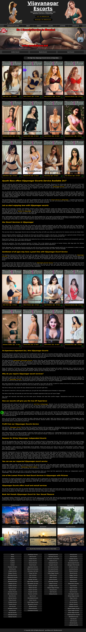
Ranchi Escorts (73, 591)
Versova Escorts (33, 562)
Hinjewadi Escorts (53, 562)
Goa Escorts (73, 618)
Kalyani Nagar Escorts (53, 587)
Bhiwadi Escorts (12, 579)
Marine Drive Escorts (32, 569)
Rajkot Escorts (73, 589)
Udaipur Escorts (73, 604)
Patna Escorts (73, 581)
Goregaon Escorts (12, 608)
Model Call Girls (33, 587)
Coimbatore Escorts (33, 610)
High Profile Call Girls (32, 581)
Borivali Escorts (12, 598)
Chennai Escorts (33, 608)
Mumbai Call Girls (12, 567)
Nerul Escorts (12, 596)
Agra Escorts (33, 596)
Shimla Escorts (73, 623)
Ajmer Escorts (32, 600)
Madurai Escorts (73, 571)
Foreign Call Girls (32, 579)
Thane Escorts (12, 600)
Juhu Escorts (43, 526)
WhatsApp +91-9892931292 (43, 19)
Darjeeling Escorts (53, 554)
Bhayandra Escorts (12, 577)
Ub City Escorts (73, 602)
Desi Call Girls (32, 575)
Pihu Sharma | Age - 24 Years (72, 175)
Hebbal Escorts (53, 560)
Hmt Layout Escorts (53, 567)
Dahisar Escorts (12, 616)
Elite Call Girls (32, 577)
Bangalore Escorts (33, 604)
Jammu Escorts (53, 579)
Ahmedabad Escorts (33, 598)
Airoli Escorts (12, 569)
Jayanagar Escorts (53, 581)
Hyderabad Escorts (53, 571)
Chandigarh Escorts (73, 594)
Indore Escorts (53, 575)
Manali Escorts (73, 573)
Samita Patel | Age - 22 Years (31, 136)
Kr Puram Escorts (73, 567)
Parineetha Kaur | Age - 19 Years (73, 136)
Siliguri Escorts (73, 598)
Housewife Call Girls (33, 583)
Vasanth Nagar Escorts (73, 608)
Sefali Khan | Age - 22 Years (10, 175)
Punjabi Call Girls (32, 591)
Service (39, 25)
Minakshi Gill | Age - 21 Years (31, 175)
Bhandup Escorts (12, 575)
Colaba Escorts (33, 558)
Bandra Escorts (43, 52)
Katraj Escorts (53, 589)
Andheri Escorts (15, 52)
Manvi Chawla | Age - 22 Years (31, 96)
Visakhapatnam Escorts (73, 614)
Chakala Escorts (12, 602)
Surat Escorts (73, 600)
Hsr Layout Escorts (53, 569)
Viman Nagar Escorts (73, 612)
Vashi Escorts (70, 52)
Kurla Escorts (12, 610)
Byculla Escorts (12, 612)
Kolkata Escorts (53, 594)
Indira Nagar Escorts (53, 573)
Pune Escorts (73, 585)
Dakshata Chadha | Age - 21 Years (11, 136)
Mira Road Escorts (70, 526)
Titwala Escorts (12, 604)
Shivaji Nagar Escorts (73, 596)
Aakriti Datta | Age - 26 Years (51, 136)
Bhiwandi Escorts (12, 581)
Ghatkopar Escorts (33, 554)
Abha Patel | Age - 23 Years (10, 96)
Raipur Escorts (73, 587)
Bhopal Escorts (33, 606)
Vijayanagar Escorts (43, 6)
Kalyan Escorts (33, 560)
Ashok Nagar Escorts (32, 602)
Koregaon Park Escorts (73, 565)
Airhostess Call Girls (33, 571)
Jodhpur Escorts (53, 583)
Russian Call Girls (32, 594)
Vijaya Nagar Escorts (73, 610)
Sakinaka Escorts (12, 614)
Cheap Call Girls (33, 573)
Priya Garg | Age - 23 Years (51, 175)
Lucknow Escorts (73, 569)
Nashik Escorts (73, 577)
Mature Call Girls (33, 585)
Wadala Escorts (12, 583)
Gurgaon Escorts (53, 565)
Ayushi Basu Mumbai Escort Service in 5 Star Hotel (43, 548)
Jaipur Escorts (53, 577)
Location (62, 25)
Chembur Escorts (15, 526)
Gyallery (12, 560)
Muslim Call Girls (32, 589)
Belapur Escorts (12, 573)
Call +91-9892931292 (43, 16)
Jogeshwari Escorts (33, 567)
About (28, 25)
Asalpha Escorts (12, 571)
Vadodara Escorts (73, 606)
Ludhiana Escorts (73, 625)
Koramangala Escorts (73, 562)
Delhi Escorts (73, 620)
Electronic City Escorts (53, 558)
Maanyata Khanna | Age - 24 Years (74, 96)
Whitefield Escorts (73, 616)
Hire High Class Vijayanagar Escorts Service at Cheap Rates (43, 57)
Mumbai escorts (58, 630)
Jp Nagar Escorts (53, 585)
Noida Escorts (73, 579)
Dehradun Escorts (53, 556)
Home (12, 554)
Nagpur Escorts (73, 575)
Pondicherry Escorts (73, 583)
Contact (12, 565)
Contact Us (75, 25)
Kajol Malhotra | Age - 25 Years (52, 96)
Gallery (50, 25)
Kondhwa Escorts (73, 560)
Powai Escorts (32, 565)
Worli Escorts (32, 556)
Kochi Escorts (53, 591)
